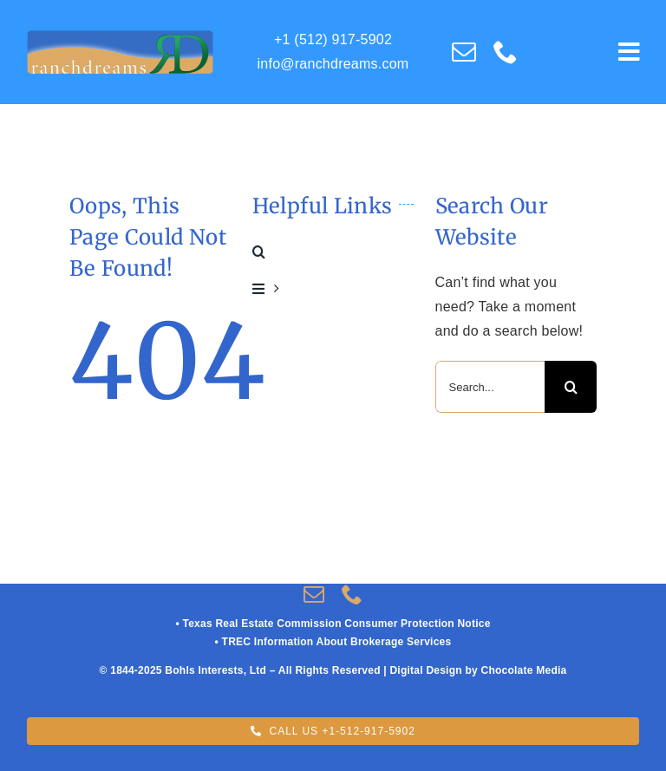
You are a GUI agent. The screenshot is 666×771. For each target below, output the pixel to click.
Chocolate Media (523, 670)
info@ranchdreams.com (333, 63)
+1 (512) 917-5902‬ (333, 39)
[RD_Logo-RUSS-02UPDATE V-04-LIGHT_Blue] (120, 36)
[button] (333, 251)
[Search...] (490, 387)
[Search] (571, 387)
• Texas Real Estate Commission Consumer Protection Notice (332, 623)
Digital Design (425, 670)
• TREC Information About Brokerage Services (333, 642)
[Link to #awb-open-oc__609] (629, 52)
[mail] (464, 52)
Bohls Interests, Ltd (215, 670)
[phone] (505, 52)
